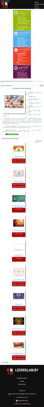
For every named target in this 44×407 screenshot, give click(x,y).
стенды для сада (21, 19)
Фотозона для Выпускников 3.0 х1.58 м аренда (18, 305)
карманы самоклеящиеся (23, 28)
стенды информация (22, 26)
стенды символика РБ (22, 22)
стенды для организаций (23, 20)
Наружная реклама (24, 49)
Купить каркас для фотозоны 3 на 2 (18, 255)
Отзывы (22, 381)
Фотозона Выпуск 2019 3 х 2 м (18, 329)
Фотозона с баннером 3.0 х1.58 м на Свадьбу (18, 181)
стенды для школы (22, 17)
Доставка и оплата (22, 378)
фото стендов (20, 29)
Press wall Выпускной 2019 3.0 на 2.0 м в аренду (18, 280)
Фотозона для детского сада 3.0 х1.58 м (18, 157)
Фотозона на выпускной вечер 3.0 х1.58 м (19, 354)
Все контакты (22, 384)
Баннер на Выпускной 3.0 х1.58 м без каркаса (18, 206)
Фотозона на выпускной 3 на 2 (18, 231)
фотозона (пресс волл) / (26, 81)
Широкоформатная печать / (12, 81)
